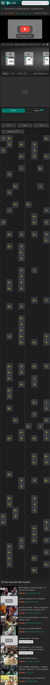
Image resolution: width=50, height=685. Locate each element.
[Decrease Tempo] (3, 44)
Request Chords (26, 642)
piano (13, 73)
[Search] (46, 3)
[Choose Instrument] (25, 73)
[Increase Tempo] (12, 44)
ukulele (20, 73)
